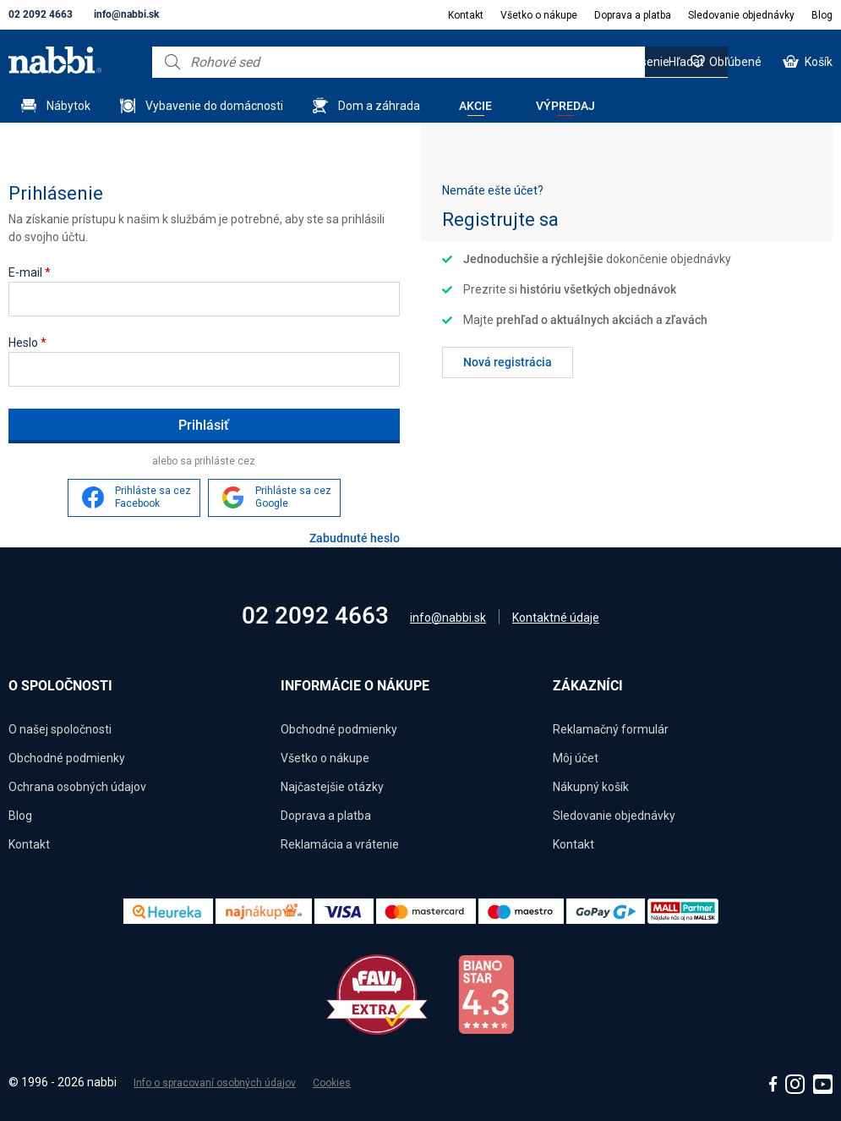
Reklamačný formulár (611, 729)
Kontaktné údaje (555, 617)
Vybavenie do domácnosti (214, 106)
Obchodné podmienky (66, 758)
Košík (819, 62)
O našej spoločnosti (60, 729)
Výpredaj (565, 106)
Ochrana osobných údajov (77, 787)
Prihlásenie (639, 62)
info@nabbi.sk (126, 14)
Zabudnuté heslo (354, 538)
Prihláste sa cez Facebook (153, 497)
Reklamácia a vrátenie (340, 844)
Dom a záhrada (379, 106)
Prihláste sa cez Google (293, 497)
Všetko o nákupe (538, 15)
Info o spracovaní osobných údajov (215, 1083)
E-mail (29, 272)
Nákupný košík (591, 787)
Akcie (475, 106)
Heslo (27, 342)
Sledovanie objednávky (741, 15)
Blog (822, 15)
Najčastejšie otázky (332, 787)
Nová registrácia (507, 362)
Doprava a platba (632, 15)
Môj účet (575, 758)
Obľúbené (735, 62)
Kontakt (465, 15)
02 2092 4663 (40, 14)
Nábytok (68, 106)
